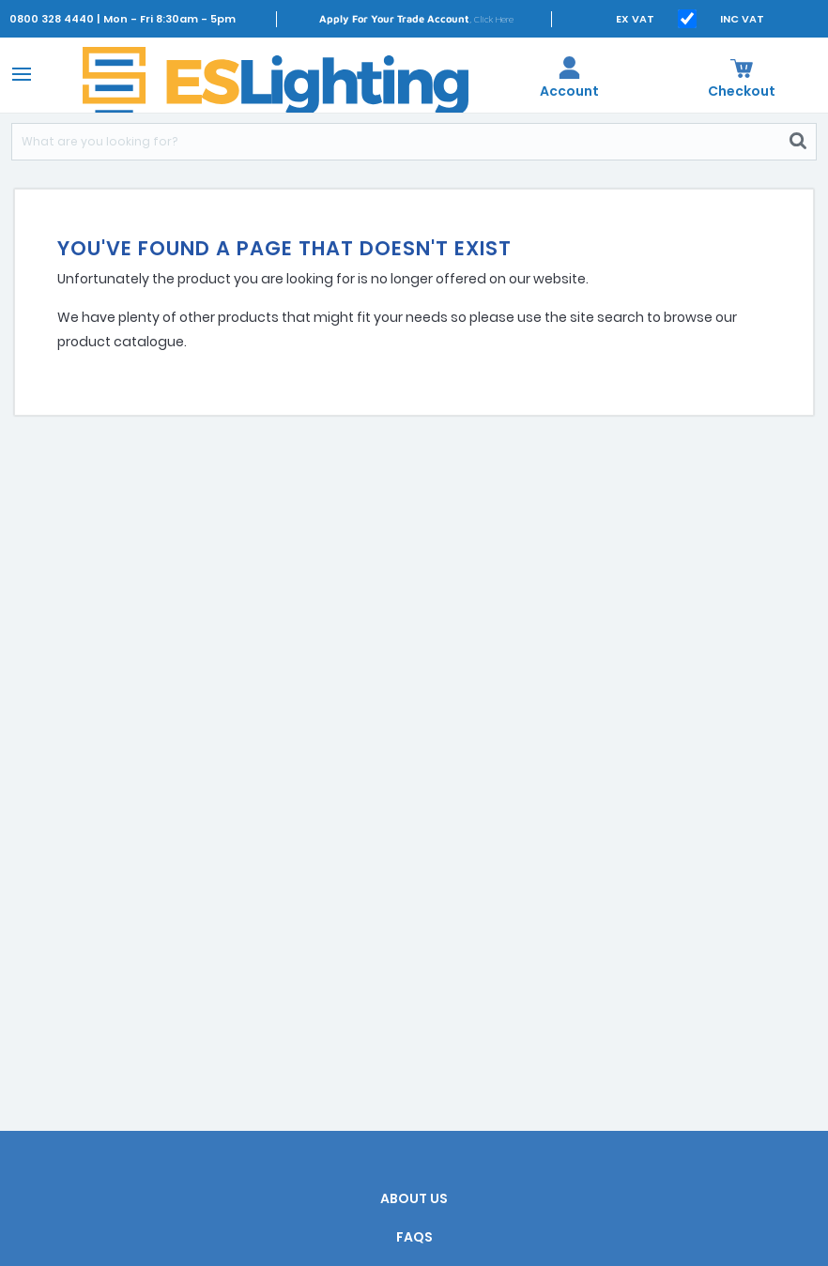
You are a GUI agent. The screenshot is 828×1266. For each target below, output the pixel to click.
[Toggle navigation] (18, 73)
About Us (414, 1198)
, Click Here (416, 18)
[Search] (396, 141)
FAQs (414, 1237)
